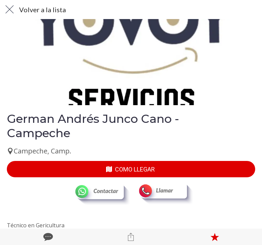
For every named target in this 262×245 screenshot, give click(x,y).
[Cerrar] (9, 9)
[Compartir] (131, 237)
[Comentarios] (47, 237)
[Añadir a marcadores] (214, 237)
